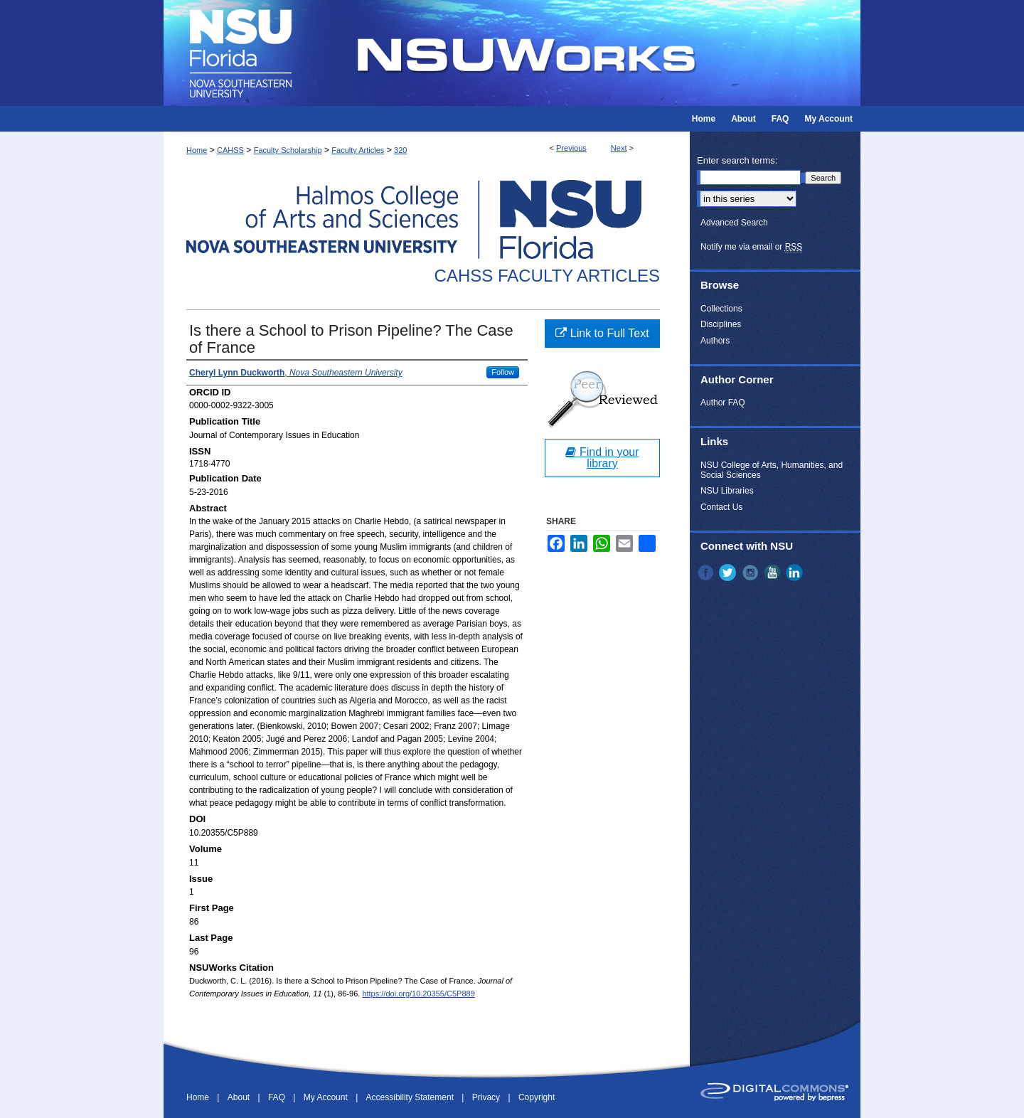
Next (619, 148)
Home (196, 150)
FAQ (277, 1097)
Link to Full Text (602, 333)
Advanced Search (734, 223)
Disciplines (720, 324)
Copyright (536, 1097)
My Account (327, 1097)
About (240, 1097)
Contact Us (721, 507)
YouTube (774, 572)
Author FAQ (722, 403)
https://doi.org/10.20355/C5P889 (418, 993)
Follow (502, 372)
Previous (571, 148)
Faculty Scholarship (288, 150)
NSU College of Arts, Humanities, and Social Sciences (771, 470)
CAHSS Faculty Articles (547, 275)
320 (400, 150)
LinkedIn (796, 572)
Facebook (707, 572)
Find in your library (602, 457)
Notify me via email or (751, 247)
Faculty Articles (357, 150)
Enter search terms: (737, 160)
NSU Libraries (727, 491)
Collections (721, 309)
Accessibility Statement (411, 1097)
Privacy (487, 1097)
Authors (715, 341)
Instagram (752, 572)
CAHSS (230, 150)
